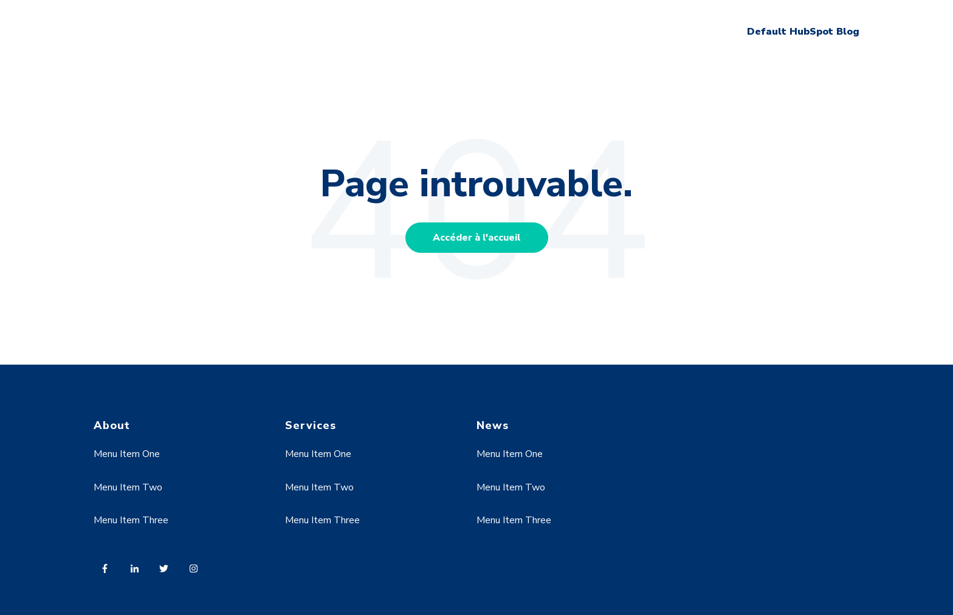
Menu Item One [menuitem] (127, 454)
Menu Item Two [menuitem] (128, 487)
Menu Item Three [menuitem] (131, 520)
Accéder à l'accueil (477, 237)
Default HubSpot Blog (803, 31)
